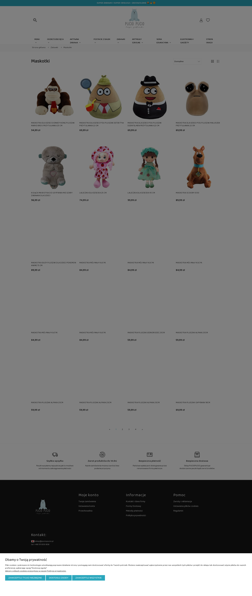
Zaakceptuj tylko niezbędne (25, 578)
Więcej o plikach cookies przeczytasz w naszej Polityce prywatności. (35, 571)
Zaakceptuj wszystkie (88, 578)
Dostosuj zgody (58, 578)
